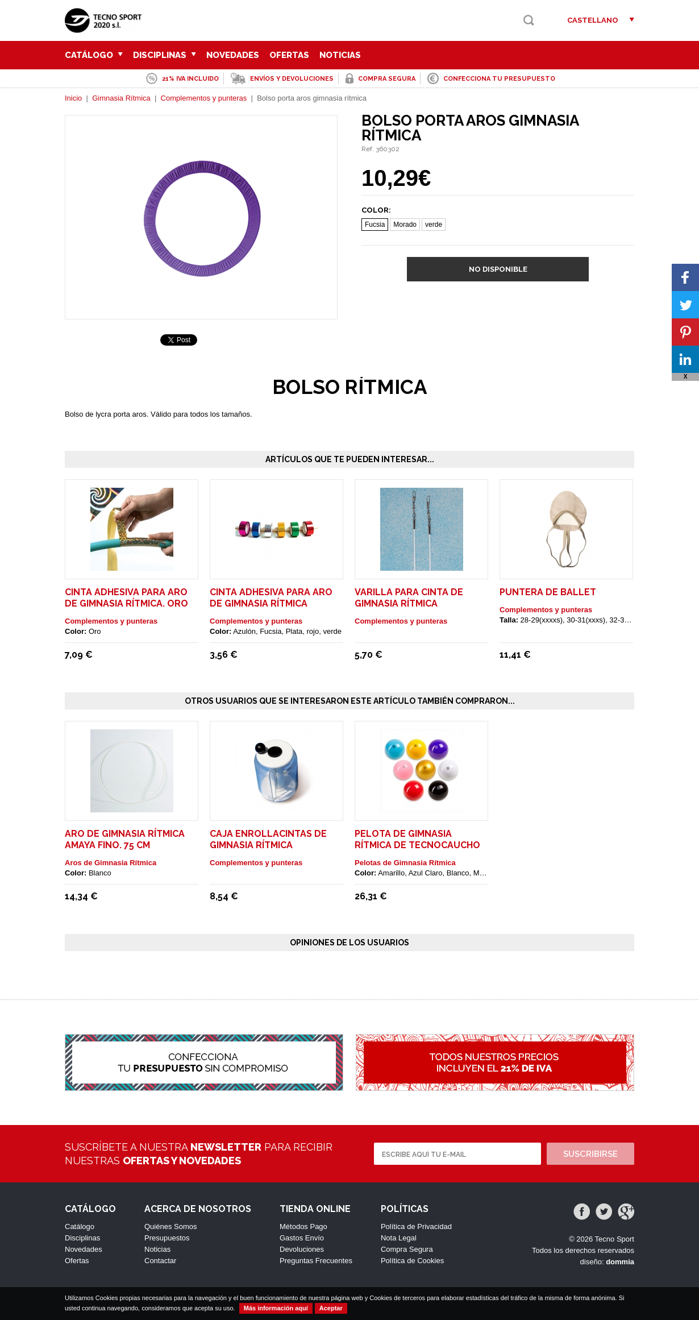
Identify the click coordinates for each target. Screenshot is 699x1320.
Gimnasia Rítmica (121, 98)
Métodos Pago (303, 1226)
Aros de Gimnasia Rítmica (110, 862)
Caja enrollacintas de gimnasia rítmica (268, 839)
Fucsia (375, 225)
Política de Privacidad (416, 1226)
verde (433, 225)
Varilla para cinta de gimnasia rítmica (409, 598)
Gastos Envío (302, 1238)
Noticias (340, 55)
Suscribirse (590, 1154)
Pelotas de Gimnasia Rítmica (405, 862)
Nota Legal (399, 1238)
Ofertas (289, 55)
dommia (620, 1261)
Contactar (160, 1260)
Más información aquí (276, 1308)
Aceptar (331, 1308)
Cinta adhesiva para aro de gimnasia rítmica (271, 598)
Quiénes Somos (170, 1226)
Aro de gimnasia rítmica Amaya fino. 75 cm (125, 839)
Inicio (73, 98)
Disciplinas (164, 55)
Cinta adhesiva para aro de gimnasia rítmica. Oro (126, 598)
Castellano (592, 20)
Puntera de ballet (548, 592)
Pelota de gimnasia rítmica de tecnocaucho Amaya (417, 845)
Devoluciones (302, 1249)
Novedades (232, 55)
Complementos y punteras (204, 98)
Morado (405, 225)
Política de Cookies (412, 1260)
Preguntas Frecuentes (316, 1260)
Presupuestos (167, 1238)
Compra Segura (407, 1249)
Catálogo (94, 55)
